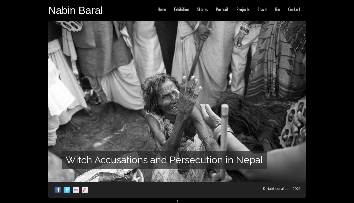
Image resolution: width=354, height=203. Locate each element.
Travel (262, 9)
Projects (243, 9)
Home (162, 9)
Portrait (222, 9)
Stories (202, 9)
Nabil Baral (57, 190)
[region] (177, 101)
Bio (277, 9)
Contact (294, 9)
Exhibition (181, 9)
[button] (177, 101)
